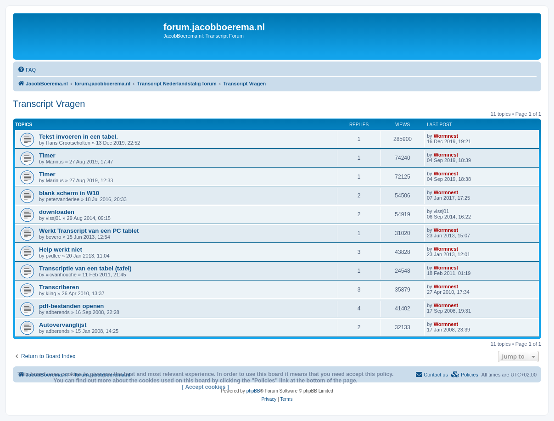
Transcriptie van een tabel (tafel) (85, 268)
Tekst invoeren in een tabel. (78, 136)
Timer (47, 155)
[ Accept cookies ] (205, 387)
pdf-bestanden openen (71, 306)
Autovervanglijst (62, 324)
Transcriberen (59, 287)
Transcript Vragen (49, 104)
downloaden (56, 211)
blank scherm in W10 (69, 193)
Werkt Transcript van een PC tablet (89, 230)
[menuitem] (26, 69)
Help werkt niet (60, 249)
